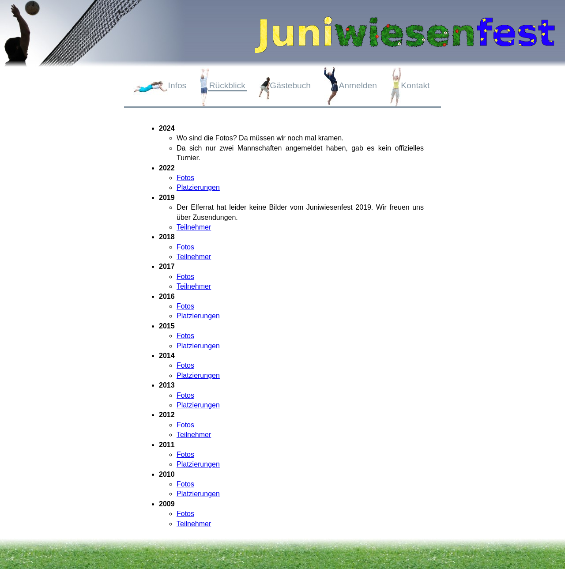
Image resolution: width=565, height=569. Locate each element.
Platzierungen (198, 187)
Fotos (185, 177)
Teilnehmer (194, 227)
